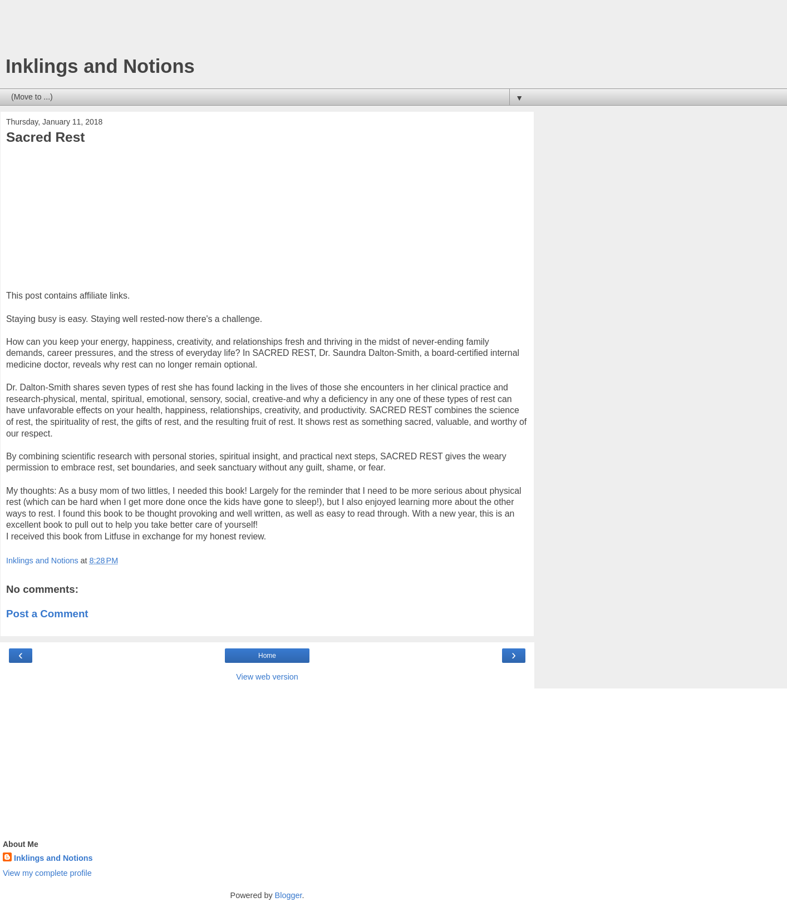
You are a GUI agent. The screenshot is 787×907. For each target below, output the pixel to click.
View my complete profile (47, 873)
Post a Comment (47, 613)
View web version (267, 676)
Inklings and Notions (100, 66)
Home (267, 656)
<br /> (39, 221)
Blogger (288, 895)
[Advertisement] (267, 30)
